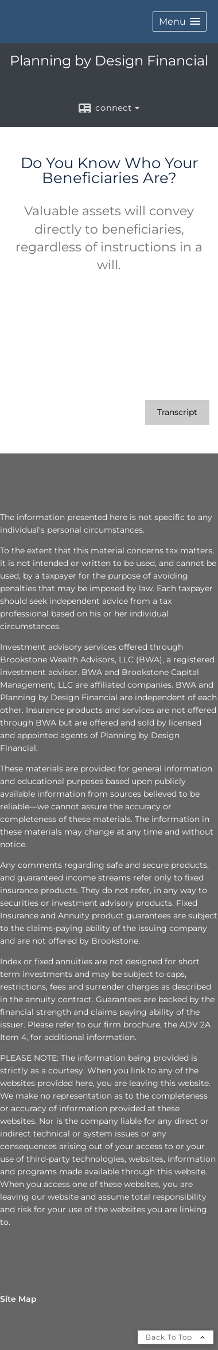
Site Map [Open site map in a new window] (18, 1299)
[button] (180, 21)
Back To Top (175, 1337)
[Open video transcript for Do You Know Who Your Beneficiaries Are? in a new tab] (177, 412)
